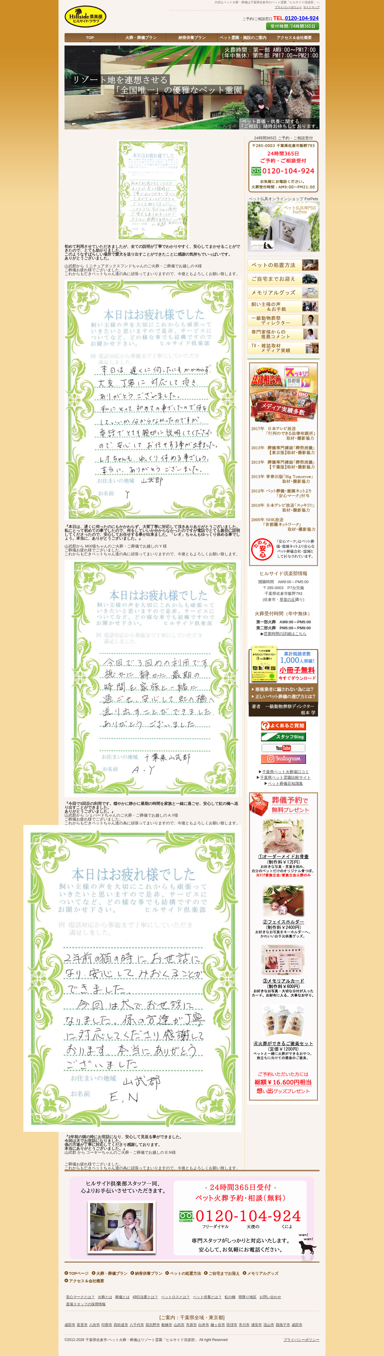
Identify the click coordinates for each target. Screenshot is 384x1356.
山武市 (179, 1325)
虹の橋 (230, 1297)
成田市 (69, 1325)
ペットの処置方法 (185, 1273)
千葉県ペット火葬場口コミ (285, 772)
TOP (90, 37)
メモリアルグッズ (262, 1273)
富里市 (82, 1325)
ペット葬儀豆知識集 (285, 783)
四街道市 (121, 1325)
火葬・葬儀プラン (141, 37)
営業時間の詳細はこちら (285, 633)
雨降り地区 (247, 1297)
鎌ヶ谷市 (218, 1325)
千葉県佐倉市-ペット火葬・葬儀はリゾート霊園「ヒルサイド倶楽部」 (142, 1340)
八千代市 (137, 1325)
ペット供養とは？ (207, 1297)
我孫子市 (283, 1325)
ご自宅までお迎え (224, 1273)
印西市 (106, 1325)
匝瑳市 (231, 1325)
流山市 (268, 1325)
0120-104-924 (302, 18)
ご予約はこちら (292, 26)
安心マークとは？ (80, 1297)
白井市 (203, 1325)
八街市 (94, 1325)
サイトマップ (311, 7)
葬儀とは (122, 1297)
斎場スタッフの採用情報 (86, 1304)
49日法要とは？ (145, 1297)
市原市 (191, 1325)
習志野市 (153, 1325)
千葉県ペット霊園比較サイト (285, 777)
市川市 (244, 1325)
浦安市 (256, 1325)
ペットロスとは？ (175, 1297)
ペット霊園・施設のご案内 (243, 37)
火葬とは (105, 1297)
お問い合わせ (270, 1297)
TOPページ (79, 1273)
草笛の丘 (287, 599)
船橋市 (166, 1325)
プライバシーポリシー (288, 7)
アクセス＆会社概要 (294, 37)
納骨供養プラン (192, 37)
